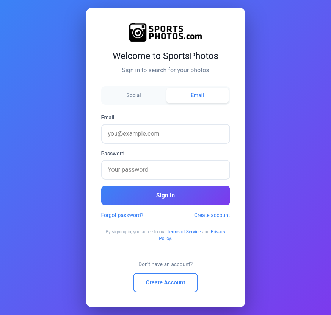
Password (113, 154)
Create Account (165, 282)
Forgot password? (122, 215)
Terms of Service (184, 231)
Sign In (165, 195)
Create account (212, 215)
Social (133, 95)
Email (197, 95)
